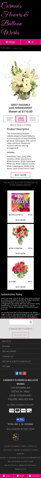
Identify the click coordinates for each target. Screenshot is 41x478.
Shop (10, 42)
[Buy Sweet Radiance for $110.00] (20, 175)
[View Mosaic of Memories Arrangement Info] (20, 236)
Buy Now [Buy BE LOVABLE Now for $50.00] (20, 286)
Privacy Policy (10, 465)
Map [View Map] (20, 475)
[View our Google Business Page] (20, 374)
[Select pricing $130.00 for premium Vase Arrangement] (32, 119)
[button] (20, 420)
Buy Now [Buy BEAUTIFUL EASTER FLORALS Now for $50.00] (20, 220)
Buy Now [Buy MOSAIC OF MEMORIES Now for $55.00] (20, 253)
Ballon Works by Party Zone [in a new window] (20, 429)
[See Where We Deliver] (20, 335)
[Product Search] (21, 322)
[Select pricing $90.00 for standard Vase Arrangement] (9, 119)
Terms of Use (20, 469)
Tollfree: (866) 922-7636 (20, 399)
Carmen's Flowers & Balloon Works (14, 19)
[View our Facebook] (16, 374)
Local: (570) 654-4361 (21, 395)
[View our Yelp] (24, 374)
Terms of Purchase (27, 465)
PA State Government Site (29, 458)
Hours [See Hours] (34, 475)
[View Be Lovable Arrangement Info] (20, 269)
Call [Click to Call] (6, 475)
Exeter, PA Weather (8, 458)
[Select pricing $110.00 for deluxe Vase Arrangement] (21, 119)
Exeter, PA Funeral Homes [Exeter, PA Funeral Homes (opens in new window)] (15, 446)
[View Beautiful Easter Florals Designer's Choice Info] (20, 202)
